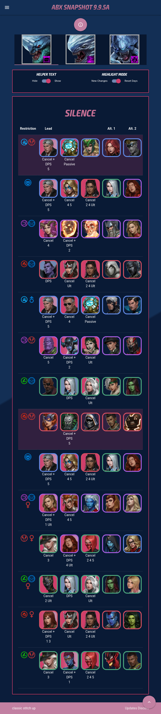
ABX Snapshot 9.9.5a (81, 7)
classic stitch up (24, 708)
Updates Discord (137, 708)
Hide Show (46, 80)
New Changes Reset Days (114, 80)
